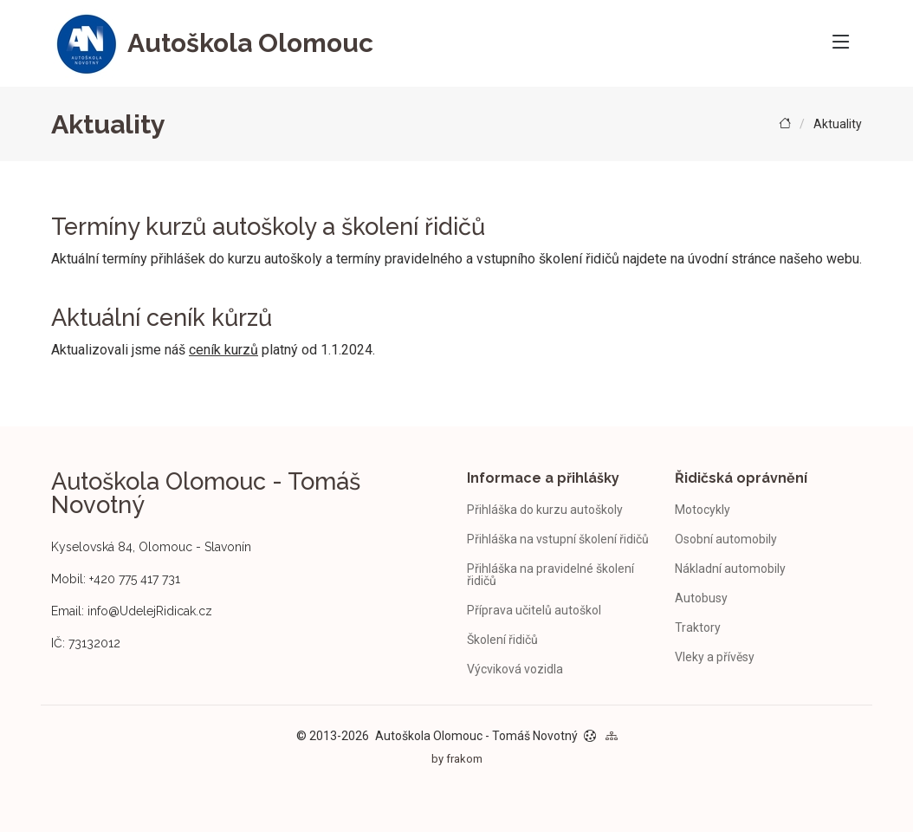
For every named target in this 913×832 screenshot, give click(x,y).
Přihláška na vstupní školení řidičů (558, 539)
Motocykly (702, 510)
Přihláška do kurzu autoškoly (545, 510)
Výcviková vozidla (515, 669)
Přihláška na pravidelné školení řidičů (550, 574)
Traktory (698, 627)
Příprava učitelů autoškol (534, 610)
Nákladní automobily (730, 568)
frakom (464, 758)
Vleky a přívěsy (714, 657)
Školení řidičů (502, 640)
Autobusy (701, 598)
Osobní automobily (726, 539)
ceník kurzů (223, 349)
